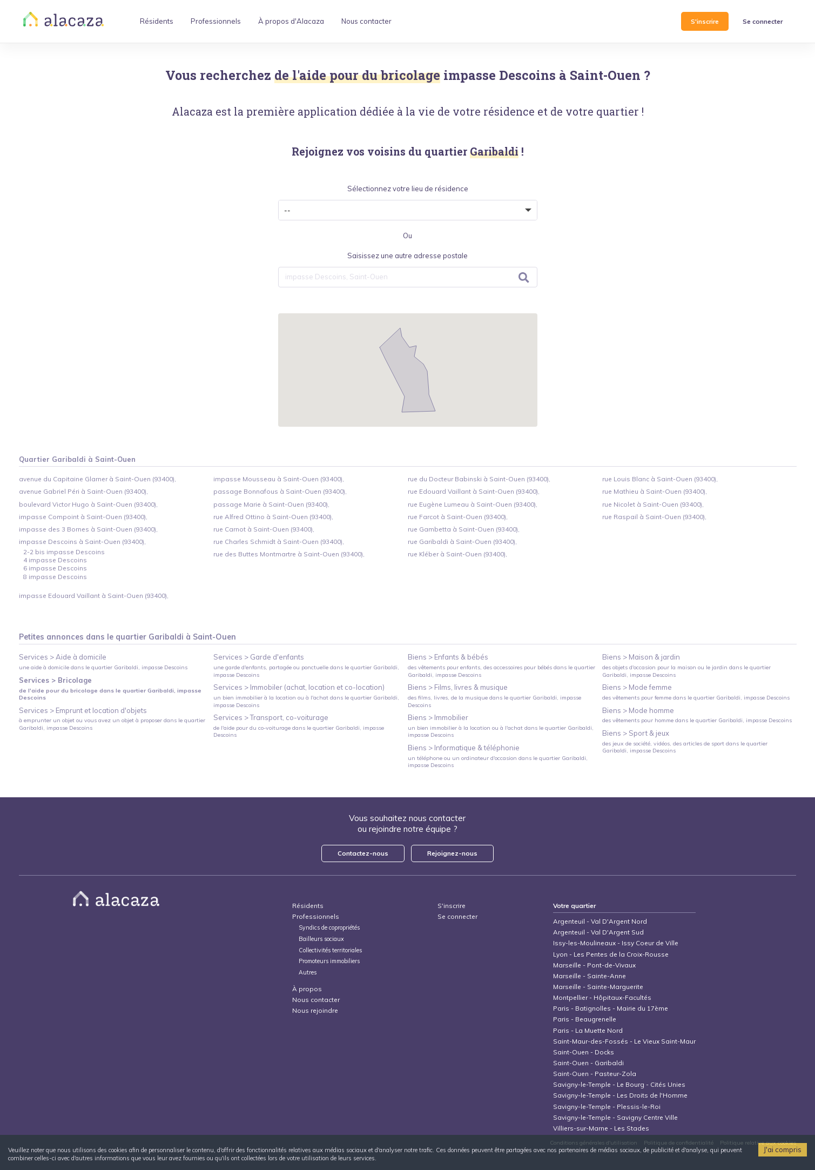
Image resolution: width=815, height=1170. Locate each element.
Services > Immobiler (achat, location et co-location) (299, 687)
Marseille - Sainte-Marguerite (598, 987)
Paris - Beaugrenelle (584, 1019)
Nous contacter (316, 1000)
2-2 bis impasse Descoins (64, 552)
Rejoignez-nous (452, 853)
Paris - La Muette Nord (588, 1030)
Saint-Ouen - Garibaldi (588, 1063)
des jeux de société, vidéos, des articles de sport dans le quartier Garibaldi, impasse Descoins (684, 747)
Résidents (308, 906)
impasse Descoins (499, 75)
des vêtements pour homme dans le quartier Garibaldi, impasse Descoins (697, 720)
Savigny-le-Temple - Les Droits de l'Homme (620, 1095)
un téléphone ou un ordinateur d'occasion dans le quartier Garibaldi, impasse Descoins (498, 762)
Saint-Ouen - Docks (583, 1052)
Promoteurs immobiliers (329, 961)
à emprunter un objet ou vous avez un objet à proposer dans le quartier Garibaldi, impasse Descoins (112, 724)
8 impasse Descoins (55, 577)
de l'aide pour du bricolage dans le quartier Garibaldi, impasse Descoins (110, 694)
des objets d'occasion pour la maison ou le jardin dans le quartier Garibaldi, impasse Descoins (686, 671)
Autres (307, 972)
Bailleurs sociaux (322, 939)
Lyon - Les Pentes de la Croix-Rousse (611, 954)
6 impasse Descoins (55, 568)
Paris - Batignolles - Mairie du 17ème (610, 1008)
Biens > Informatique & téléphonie (464, 747)
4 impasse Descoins (55, 560)
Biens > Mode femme (637, 687)
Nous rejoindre (315, 1010)
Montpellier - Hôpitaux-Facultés (602, 997)
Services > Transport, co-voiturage (270, 717)
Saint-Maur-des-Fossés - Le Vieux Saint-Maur (624, 1041)
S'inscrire (705, 21)
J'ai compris (782, 1149)
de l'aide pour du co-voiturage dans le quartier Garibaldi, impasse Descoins (298, 731)
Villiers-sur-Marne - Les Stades (601, 1128)
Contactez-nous (363, 853)
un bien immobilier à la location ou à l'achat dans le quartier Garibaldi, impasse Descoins (306, 701)
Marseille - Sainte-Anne (589, 976)
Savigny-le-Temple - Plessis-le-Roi (607, 1106)
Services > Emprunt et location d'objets (83, 710)
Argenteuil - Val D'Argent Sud (598, 932)
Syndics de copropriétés (329, 927)
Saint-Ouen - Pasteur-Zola (594, 1074)
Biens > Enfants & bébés (448, 657)
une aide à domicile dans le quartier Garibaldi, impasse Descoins (103, 667)
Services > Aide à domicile (62, 657)
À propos (307, 989)
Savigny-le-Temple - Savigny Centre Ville (615, 1117)
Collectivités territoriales (330, 950)
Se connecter (763, 21)
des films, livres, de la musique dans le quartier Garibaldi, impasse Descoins (494, 701)
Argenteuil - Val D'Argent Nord (600, 921)
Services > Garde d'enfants (258, 657)
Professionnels (315, 916)
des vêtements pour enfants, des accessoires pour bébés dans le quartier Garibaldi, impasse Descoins (501, 671)
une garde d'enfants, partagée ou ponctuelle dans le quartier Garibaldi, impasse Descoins (306, 671)
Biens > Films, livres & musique (458, 687)
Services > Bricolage (55, 680)
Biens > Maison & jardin (641, 657)
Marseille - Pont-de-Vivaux (594, 965)
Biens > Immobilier (438, 717)
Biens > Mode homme (638, 710)
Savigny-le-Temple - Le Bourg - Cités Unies (619, 1084)
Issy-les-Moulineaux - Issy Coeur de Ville (615, 943)
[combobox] (407, 277)
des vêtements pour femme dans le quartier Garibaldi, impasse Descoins (696, 697)
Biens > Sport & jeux (635, 733)
